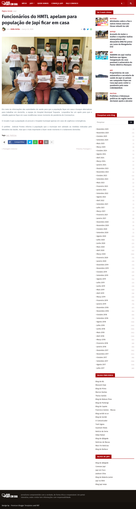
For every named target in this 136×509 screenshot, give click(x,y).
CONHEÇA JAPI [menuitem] (57, 3)
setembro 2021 (115, 204)
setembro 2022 (115, 193)
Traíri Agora (100, 424)
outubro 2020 (115, 229)
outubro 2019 (115, 272)
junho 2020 (115, 243)
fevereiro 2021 (115, 215)
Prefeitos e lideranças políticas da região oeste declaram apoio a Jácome (121, 98)
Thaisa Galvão (101, 396)
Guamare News (101, 428)
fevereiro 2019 (115, 300)
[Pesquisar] (115, 122)
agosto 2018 (115, 322)
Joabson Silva (101, 474)
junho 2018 (115, 329)
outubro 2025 (115, 136)
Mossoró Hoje (101, 385)
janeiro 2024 (115, 165)
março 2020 (115, 254)
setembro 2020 (115, 233)
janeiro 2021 (115, 218)
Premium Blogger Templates (22, 506)
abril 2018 (115, 336)
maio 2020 (115, 247)
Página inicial (7, 11)
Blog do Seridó (101, 417)
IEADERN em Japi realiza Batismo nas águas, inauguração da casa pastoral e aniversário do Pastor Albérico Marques (121, 60)
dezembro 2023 (115, 168)
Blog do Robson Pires (104, 399)
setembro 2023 (115, 179)
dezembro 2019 (115, 265)
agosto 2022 (115, 197)
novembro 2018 (115, 311)
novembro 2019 (115, 268)
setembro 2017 (115, 361)
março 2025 (115, 147)
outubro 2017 (115, 357)
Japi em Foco (100, 470)
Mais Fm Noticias (102, 446)
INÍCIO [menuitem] (24, 3)
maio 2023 (115, 183)
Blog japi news (101, 484)
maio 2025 (115, 143)
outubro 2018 (115, 315)
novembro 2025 (115, 133)
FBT (38, 506)
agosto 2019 (115, 279)
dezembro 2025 (115, 129)
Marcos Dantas (101, 392)
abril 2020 (115, 250)
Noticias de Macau (103, 442)
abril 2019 (115, 293)
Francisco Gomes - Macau (105, 410)
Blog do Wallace (102, 449)
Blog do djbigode (102, 439)
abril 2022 (115, 200)
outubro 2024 (115, 151)
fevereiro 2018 (115, 343)
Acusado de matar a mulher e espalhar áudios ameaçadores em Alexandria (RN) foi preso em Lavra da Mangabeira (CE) (121, 40)
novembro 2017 (115, 354)
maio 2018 (115, 332)
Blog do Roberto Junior (104, 477)
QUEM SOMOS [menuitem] (42, 3)
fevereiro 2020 (115, 258)
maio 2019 (115, 290)
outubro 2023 (115, 176)
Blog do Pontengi (102, 403)
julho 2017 (115, 368)
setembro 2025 (115, 140)
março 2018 (115, 340)
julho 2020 (115, 240)
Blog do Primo (101, 389)
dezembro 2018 (115, 308)
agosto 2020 (115, 236)
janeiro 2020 (115, 261)
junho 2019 (115, 286)
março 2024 (115, 161)
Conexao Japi (101, 466)
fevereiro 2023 (115, 186)
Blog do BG (100, 382)
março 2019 (115, 297)
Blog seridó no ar (102, 414)
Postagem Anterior (10, 149)
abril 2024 (115, 158)
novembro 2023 (115, 172)
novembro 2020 (115, 225)
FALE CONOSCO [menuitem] (72, 3)
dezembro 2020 (115, 222)
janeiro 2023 (115, 190)
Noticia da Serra (102, 431)
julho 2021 (115, 208)
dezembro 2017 (115, 350)
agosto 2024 (115, 154)
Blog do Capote (101, 406)
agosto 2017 (115, 365)
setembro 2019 (115, 275)
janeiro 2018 (115, 347)
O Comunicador (101, 421)
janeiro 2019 (115, 304)
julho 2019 (115, 283)
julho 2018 (115, 325)
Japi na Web (100, 481)
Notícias (13, 135)
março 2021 (115, 211)
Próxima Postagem (83, 149)
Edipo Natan (100, 435)
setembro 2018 (115, 318)
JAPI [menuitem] (31, 3)
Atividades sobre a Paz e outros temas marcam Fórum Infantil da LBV (121, 23)
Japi (15, 11)
